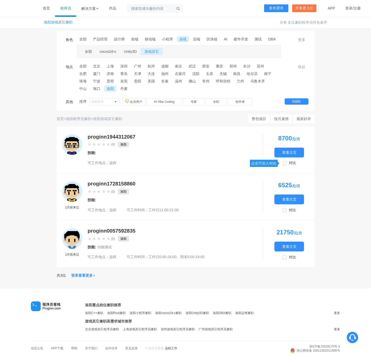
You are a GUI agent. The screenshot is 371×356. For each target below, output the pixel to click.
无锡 (223, 74)
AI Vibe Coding (164, 102)
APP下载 (57, 348)
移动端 (150, 39)
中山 (83, 89)
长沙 (246, 66)
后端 (196, 39)
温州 (178, 81)
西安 (205, 66)
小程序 (167, 39)
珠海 (83, 81)
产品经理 (100, 39)
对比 (292, 163)
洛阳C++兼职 (94, 313)
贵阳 (137, 81)
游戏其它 (152, 51)
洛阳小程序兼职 (140, 313)
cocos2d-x (108, 51)
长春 (164, 81)
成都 (164, 66)
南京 (178, 66)
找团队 (296, 101)
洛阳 (110, 89)
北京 (96, 66)
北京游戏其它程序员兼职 (102, 329)
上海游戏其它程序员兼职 (140, 329)
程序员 (65, 8)
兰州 (240, 81)
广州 (137, 66)
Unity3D (130, 51)
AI (225, 39)
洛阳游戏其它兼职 (58, 22)
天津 (137, 74)
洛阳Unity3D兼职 (197, 313)
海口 (96, 89)
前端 (134, 39)
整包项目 (259, 119)
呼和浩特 (223, 81)
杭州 (151, 66)
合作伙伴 (111, 348)
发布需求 (276, 8)
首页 (46, 8)
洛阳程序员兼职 (78, 119)
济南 (110, 74)
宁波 (96, 81)
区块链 (212, 39)
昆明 (110, 81)
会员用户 (134, 101)
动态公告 (37, 348)
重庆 (219, 66)
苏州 (260, 66)
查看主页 (289, 152)
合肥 (83, 74)
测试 (258, 39)
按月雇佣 (281, 119)
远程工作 (171, 348)
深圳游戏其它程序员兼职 (178, 329)
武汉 (192, 66)
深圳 (124, 66)
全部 (83, 39)
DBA (272, 39)
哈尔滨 (252, 74)
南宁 (267, 74)
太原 (209, 74)
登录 (348, 8)
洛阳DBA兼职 (222, 313)
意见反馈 (131, 348)
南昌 (236, 74)
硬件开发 (241, 39)
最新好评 (304, 119)
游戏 (183, 39)
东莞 (124, 81)
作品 (112, 8)
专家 (194, 102)
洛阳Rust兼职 (116, 313)
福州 (164, 74)
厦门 (96, 74)
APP (331, 8)
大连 (151, 74)
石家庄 (180, 74)
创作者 (240, 102)
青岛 (124, 74)
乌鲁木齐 (257, 81)
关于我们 (91, 348)
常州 (205, 81)
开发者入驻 (304, 8)
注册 (357, 8)
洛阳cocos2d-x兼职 (168, 313)
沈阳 (195, 74)
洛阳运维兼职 (244, 313)
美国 (151, 81)
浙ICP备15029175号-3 (324, 346)
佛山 (192, 81)
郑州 (233, 66)
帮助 (74, 348)
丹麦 (124, 89)
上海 (110, 66)
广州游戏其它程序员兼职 (216, 329)
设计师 (119, 39)
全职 (216, 102)
